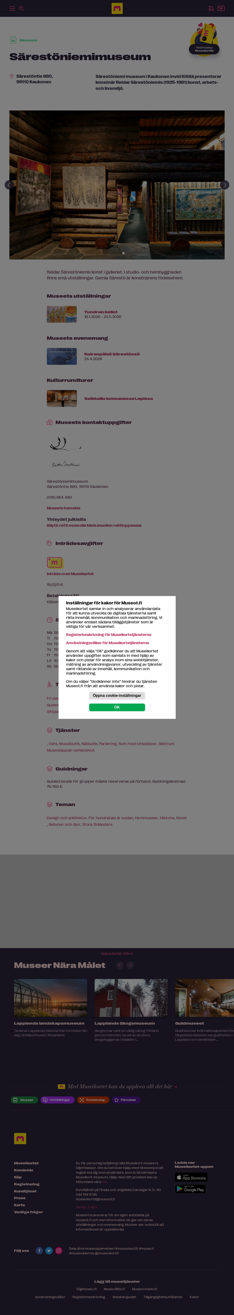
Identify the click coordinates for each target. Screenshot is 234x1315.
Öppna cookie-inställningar (117, 696)
